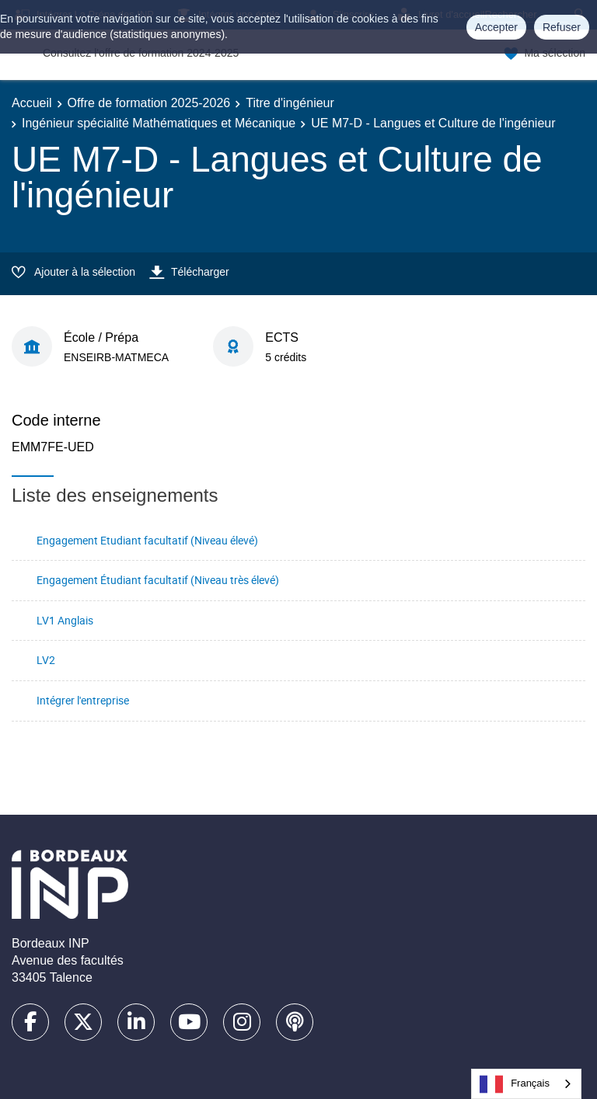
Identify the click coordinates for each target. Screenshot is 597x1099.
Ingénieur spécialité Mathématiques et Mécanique (158, 123)
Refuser (562, 27)
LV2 (46, 659)
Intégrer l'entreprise (83, 700)
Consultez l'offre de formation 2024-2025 (141, 53)
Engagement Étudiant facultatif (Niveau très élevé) (158, 579)
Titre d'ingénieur (290, 103)
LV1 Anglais (65, 620)
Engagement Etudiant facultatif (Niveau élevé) (147, 540)
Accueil (32, 103)
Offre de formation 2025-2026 (149, 103)
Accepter (496, 27)
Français (515, 1084)
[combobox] (526, 1084)
